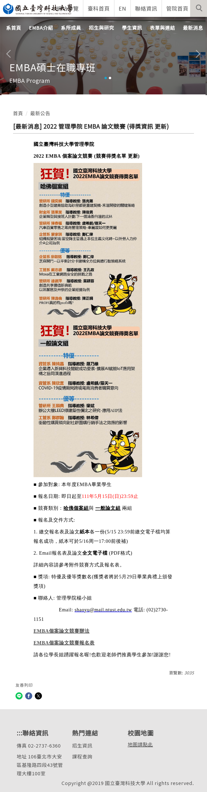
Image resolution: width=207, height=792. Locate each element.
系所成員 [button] (71, 27)
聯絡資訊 (146, 8)
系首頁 (13, 27)
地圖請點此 (140, 744)
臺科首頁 (98, 8)
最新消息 (193, 27)
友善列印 (24, 685)
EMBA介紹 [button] (41, 27)
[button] (198, 8)
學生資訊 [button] (132, 27)
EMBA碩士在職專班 (52, 67)
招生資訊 (82, 745)
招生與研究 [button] (101, 27)
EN (122, 8)
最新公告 (40, 113)
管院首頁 (177, 8)
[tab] (106, 78)
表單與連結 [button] (162, 27)
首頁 (18, 113)
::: (19, 732)
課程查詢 (82, 756)
